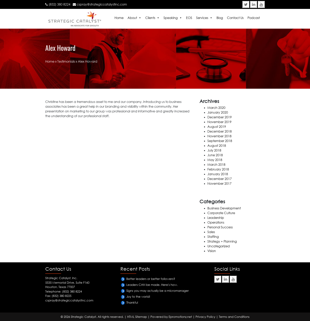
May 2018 (214, 160)
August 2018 (216, 146)
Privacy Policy (205, 316)
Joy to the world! (138, 296)
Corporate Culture (221, 213)
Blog (219, 18)
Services (202, 18)
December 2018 (219, 131)
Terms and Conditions (234, 316)
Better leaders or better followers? (150, 279)
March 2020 (216, 108)
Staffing (213, 237)
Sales (211, 232)
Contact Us (235, 18)
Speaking (171, 18)
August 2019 (216, 127)
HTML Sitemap (137, 316)
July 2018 (214, 150)
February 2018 (218, 169)
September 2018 (219, 141)
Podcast (254, 18)
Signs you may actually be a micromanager (157, 290)
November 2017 (219, 183)
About (132, 18)
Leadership (215, 218)
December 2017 (219, 179)
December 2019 (219, 117)
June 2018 (215, 155)
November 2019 (219, 122)
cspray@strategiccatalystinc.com (102, 4)
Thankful (132, 302)
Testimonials (66, 61)
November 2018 (219, 136)
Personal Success (220, 227)
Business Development (224, 208)
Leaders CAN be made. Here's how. (152, 284)
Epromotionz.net (180, 316)
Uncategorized (218, 246)
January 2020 (217, 112)
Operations (215, 222)
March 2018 (216, 165)
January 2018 (217, 174)
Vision (211, 251)
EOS (189, 18)
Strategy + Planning (222, 241)
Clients (150, 18)
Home (119, 18)
